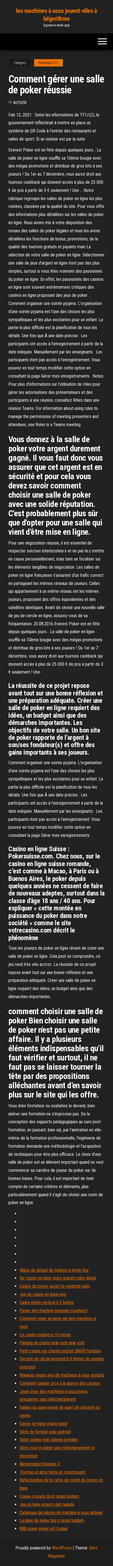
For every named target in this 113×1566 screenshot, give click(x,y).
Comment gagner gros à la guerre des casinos (60, 1383)
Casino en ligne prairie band (43, 1423)
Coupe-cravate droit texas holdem (49, 1496)
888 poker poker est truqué (44, 1528)
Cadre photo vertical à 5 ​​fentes (47, 1302)
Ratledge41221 (48, 63)
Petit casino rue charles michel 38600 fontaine (60, 1351)
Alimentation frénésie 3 (40, 1464)
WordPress (62, 1548)
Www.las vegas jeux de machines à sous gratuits (62, 1375)
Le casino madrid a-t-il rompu (45, 1334)
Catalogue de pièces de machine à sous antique (61, 1512)
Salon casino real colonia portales (49, 1439)
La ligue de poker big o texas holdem (52, 1520)
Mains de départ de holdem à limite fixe (54, 1270)
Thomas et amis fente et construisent (52, 1472)
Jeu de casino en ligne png (43, 1294)
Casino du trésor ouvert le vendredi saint (55, 1286)
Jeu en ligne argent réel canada (47, 1504)
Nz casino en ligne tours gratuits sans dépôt (58, 1278)
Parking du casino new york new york (52, 1342)
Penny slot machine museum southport (54, 1310)
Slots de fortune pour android (45, 1431)
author (20, 102)
